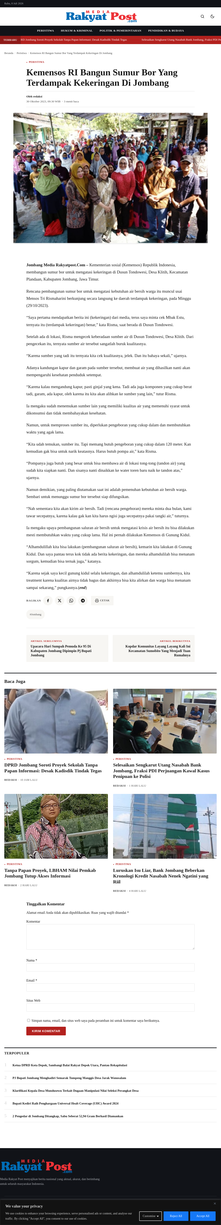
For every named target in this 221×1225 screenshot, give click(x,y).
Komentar (33, 921)
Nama (31, 960)
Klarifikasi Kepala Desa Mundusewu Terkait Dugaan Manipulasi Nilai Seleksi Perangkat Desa (76, 1090)
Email (31, 980)
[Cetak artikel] (102, 600)
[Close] (216, 1203)
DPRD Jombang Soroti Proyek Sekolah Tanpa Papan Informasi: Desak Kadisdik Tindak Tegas (74, 39)
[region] (110, 1212)
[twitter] (59, 600)
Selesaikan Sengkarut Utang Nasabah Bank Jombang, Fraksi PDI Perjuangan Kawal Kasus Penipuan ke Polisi (161, 770)
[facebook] (48, 600)
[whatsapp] (71, 600)
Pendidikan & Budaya (166, 30)
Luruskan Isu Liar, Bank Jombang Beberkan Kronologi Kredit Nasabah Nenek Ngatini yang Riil (160, 876)
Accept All (202, 1216)
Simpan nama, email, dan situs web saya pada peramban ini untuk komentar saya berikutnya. (96, 1020)
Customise (149, 1216)
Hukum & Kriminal (77, 30)
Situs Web (33, 1000)
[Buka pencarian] (202, 16)
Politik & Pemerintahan (120, 30)
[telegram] (83, 600)
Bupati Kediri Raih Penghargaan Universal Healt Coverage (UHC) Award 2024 (65, 1103)
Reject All (176, 1216)
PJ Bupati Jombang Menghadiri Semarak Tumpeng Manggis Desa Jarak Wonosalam (69, 1078)
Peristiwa (45, 30)
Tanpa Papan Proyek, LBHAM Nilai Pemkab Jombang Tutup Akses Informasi (50, 873)
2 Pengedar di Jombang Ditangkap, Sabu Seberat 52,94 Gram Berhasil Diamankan (68, 1116)
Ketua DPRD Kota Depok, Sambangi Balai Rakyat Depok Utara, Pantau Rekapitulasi (70, 1065)
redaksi (37, 96)
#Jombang (35, 614)
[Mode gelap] (212, 16)
